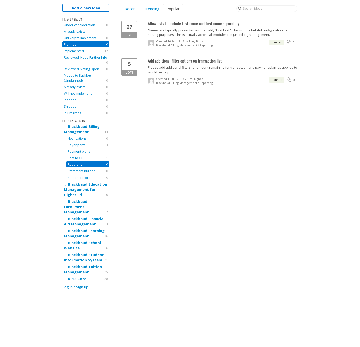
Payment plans (88, 151)
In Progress (86, 112)
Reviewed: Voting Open (86, 68)
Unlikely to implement (86, 37)
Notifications (88, 138)
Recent (131, 8)
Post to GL (88, 157)
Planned (86, 44)
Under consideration (86, 24)
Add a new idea (86, 7)
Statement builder (88, 170)
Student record (88, 177)
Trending (152, 8)
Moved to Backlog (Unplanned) (86, 78)
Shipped (86, 106)
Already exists (86, 31)
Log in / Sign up (75, 286)
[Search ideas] (267, 8)
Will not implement (86, 93)
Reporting (88, 164)
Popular (173, 8)
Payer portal (88, 144)
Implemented (86, 50)
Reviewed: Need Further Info (86, 60)
